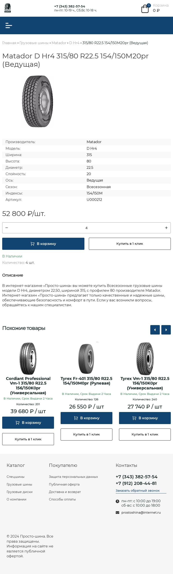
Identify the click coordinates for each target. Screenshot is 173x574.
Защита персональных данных (73, 477)
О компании (16, 499)
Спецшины (15, 477)
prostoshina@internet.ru (141, 513)
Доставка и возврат (65, 492)
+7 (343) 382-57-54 (69, 6)
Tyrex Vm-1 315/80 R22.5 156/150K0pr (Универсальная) (145, 383)
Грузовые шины (19, 484)
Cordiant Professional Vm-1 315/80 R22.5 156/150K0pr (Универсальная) (28, 385)
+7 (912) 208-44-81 (136, 483)
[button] (155, 330)
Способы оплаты (62, 499)
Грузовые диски (20, 492)
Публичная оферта (64, 484)
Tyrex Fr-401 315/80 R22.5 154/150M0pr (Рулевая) (86, 381)
